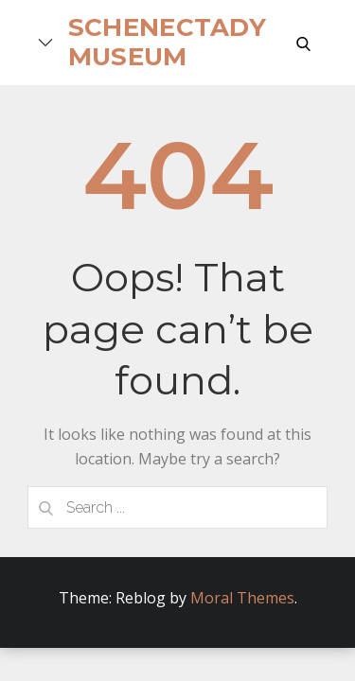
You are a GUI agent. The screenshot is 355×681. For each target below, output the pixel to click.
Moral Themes (242, 597)
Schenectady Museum (167, 42)
